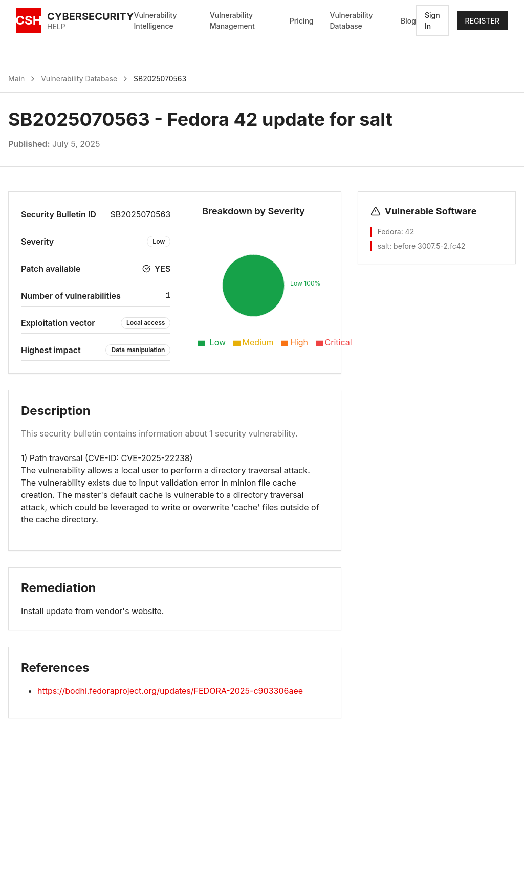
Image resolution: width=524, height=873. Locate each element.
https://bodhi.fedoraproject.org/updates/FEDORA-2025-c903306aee (170, 691)
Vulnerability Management (232, 20)
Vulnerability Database (351, 20)
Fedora (389, 231)
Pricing (302, 20)
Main (16, 78)
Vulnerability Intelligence (155, 20)
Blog (408, 20)
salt (383, 246)
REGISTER (482, 20)
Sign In (432, 20)
